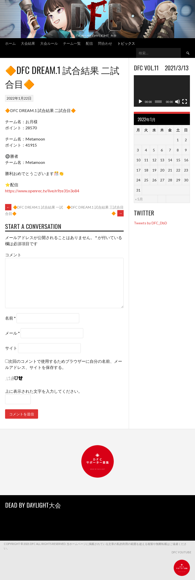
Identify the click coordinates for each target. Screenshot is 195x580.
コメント (13, 254)
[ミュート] (177, 101)
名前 (10, 318)
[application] (162, 91)
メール (12, 333)
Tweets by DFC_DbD (150, 223)
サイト (11, 348)
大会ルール (49, 43)
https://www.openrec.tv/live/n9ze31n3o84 (42, 190)
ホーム (10, 43)
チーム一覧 (72, 43)
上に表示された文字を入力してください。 (43, 391)
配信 (89, 43)
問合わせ (105, 43)
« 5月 (139, 199)
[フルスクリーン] (184, 101)
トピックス (126, 43)
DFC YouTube (181, 552)
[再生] (140, 101)
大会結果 (28, 43)
